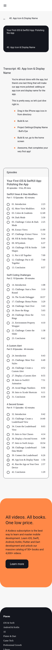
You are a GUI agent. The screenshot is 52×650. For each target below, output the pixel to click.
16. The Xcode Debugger (23, 297)
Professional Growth (12, 645)
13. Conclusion (18, 267)
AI (4, 632)
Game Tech (8, 640)
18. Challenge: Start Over (23, 306)
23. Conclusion (18, 338)
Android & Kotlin (11, 627)
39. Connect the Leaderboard (25, 455)
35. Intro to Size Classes (22, 434)
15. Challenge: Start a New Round (24, 291)
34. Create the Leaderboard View (24, 428)
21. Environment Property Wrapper (23, 324)
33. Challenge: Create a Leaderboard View (22, 420)
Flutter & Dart (9, 636)
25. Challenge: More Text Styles (23, 362)
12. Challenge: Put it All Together (22, 261)
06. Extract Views (20, 230)
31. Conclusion (18, 397)
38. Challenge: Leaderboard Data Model (24, 449)
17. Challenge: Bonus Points (24, 301)
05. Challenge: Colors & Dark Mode (25, 223)
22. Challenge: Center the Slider (23, 332)
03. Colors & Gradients (22, 213)
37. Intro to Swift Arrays (23, 443)
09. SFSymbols (18, 243)
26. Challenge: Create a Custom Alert (22, 369)
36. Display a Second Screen (24, 438)
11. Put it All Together (21, 255)
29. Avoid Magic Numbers (23, 388)
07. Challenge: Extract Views (25, 234)
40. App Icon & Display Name (25, 460)
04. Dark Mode (18, 217)
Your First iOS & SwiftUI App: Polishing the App (24, 182)
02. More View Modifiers (23, 208)
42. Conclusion (18, 472)
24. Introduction (19, 355)
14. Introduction (19, 285)
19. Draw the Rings (20, 310)
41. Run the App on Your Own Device (25, 466)
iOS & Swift (8, 623)
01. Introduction (19, 204)
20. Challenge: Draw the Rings (22, 316)
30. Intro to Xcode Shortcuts (24, 392)
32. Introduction (19, 414)
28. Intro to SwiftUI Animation (20, 382)
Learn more (17, 564)
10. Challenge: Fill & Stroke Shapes (24, 249)
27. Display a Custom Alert (24, 375)
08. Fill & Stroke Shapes (23, 238)
